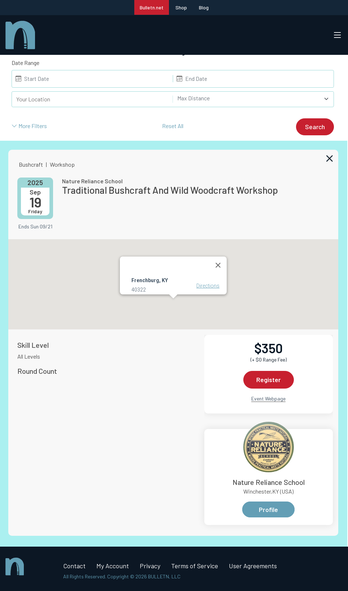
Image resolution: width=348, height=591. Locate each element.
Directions (207, 285)
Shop (181, 7)
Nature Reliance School (268, 482)
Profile (268, 509)
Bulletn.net (152, 7)
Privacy (150, 566)
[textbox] (249, 98)
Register (268, 380)
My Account (112, 566)
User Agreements (253, 566)
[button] (173, 304)
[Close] (218, 264)
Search (315, 127)
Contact (74, 566)
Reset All (172, 125)
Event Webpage (268, 398)
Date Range (25, 62)
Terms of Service (194, 566)
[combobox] (253, 99)
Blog (204, 7)
